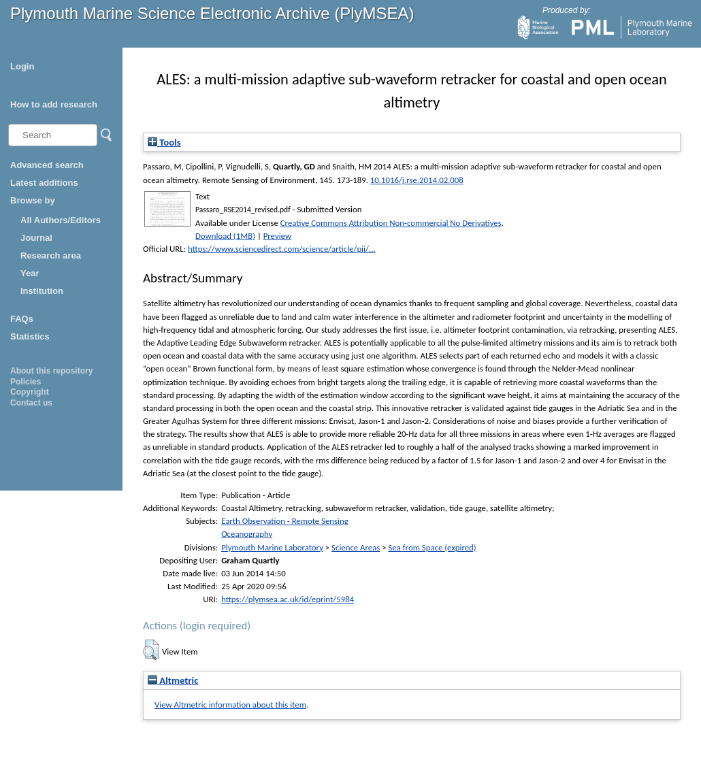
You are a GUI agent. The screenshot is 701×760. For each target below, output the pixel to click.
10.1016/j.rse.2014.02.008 (416, 180)
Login (22, 66)
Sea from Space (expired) (432, 547)
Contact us (31, 403)
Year (29, 273)
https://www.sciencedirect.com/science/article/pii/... (282, 249)
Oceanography (246, 534)
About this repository (51, 371)
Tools (164, 142)
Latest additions (44, 183)
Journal (36, 238)
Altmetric (173, 680)
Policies (25, 381)
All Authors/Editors (60, 220)
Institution (41, 291)
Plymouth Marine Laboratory (272, 547)
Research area (50, 255)
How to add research (53, 104)
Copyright (29, 392)
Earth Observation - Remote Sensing (284, 521)
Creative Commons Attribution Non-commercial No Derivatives (391, 223)
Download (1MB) (225, 236)
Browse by (32, 200)
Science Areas (355, 547)
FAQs (21, 319)
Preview (277, 236)
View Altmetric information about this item (230, 704)
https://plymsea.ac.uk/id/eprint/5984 (287, 599)
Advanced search (47, 165)
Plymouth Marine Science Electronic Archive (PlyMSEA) (212, 13)
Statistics (30, 336)
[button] (151, 650)
